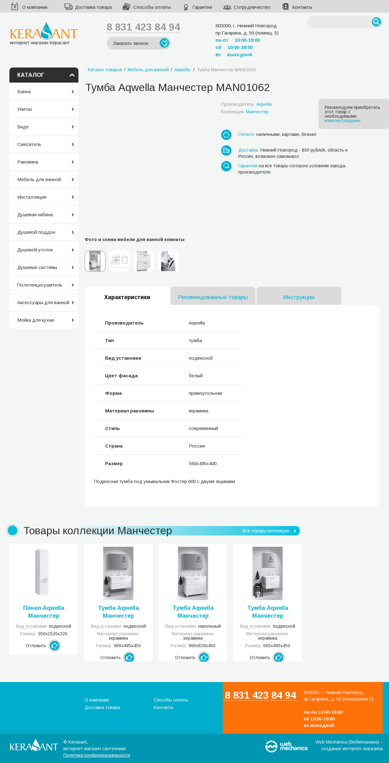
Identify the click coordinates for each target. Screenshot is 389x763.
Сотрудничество (252, 7)
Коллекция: (245, 112)
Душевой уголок (35, 249)
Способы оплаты (152, 7)
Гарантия (202, 7)
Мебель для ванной (39, 179)
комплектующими (342, 120)
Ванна (24, 91)
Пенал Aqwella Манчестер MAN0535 (43, 612)
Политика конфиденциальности (96, 755)
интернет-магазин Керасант (44, 33)
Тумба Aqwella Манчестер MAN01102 (118, 612)
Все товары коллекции (265, 530)
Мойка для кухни (35, 320)
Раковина (27, 161)
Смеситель (29, 144)
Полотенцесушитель (39, 284)
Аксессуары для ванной (43, 302)
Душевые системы (37, 267)
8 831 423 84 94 (143, 27)
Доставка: (248, 150)
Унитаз (24, 109)
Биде (23, 126)
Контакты (302, 7)
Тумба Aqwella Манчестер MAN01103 (193, 612)
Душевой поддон (36, 232)
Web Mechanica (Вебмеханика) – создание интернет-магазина (349, 745)
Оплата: (246, 134)
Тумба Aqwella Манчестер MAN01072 (267, 612)
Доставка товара (93, 7)
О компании (34, 7)
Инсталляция (31, 197)
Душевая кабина (35, 214)
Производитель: (246, 104)
